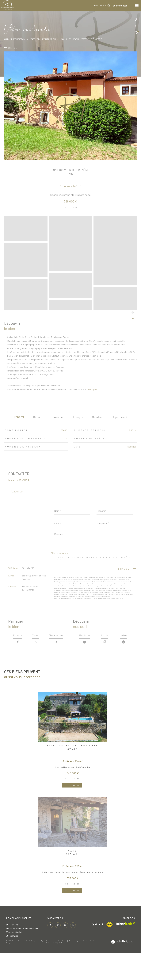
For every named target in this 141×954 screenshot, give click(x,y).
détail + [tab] (38, 417)
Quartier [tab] (97, 417)
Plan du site (62, 942)
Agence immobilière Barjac (16, 39)
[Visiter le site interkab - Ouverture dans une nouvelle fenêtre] (125, 924)
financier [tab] (58, 417)
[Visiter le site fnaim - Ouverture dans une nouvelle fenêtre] (109, 925)
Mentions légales (75, 942)
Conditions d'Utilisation (103, 598)
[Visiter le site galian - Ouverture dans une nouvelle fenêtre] (98, 925)
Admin (85, 942)
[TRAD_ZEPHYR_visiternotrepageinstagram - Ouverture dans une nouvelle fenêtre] (65, 925)
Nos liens (93, 942)
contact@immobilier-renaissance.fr (22, 929)
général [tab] (19, 417)
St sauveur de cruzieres (48, 39)
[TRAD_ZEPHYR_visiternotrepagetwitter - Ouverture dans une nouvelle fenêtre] (57, 925)
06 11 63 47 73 (28, 568)
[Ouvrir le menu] (136, 5)
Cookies (61, 944)
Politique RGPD (51, 944)
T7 (70, 39)
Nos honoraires (51, 942)
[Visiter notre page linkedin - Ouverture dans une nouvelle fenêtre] (72, 925)
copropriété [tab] (119, 417)
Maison (64, 39)
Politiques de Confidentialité (85, 598)
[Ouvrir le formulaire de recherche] (102, 5)
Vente (32, 39)
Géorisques (92, 389)
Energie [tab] (78, 417)
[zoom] (26, 239)
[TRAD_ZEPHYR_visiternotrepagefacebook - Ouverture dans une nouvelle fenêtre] (49, 925)
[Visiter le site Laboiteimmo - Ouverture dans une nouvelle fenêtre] (122, 943)
